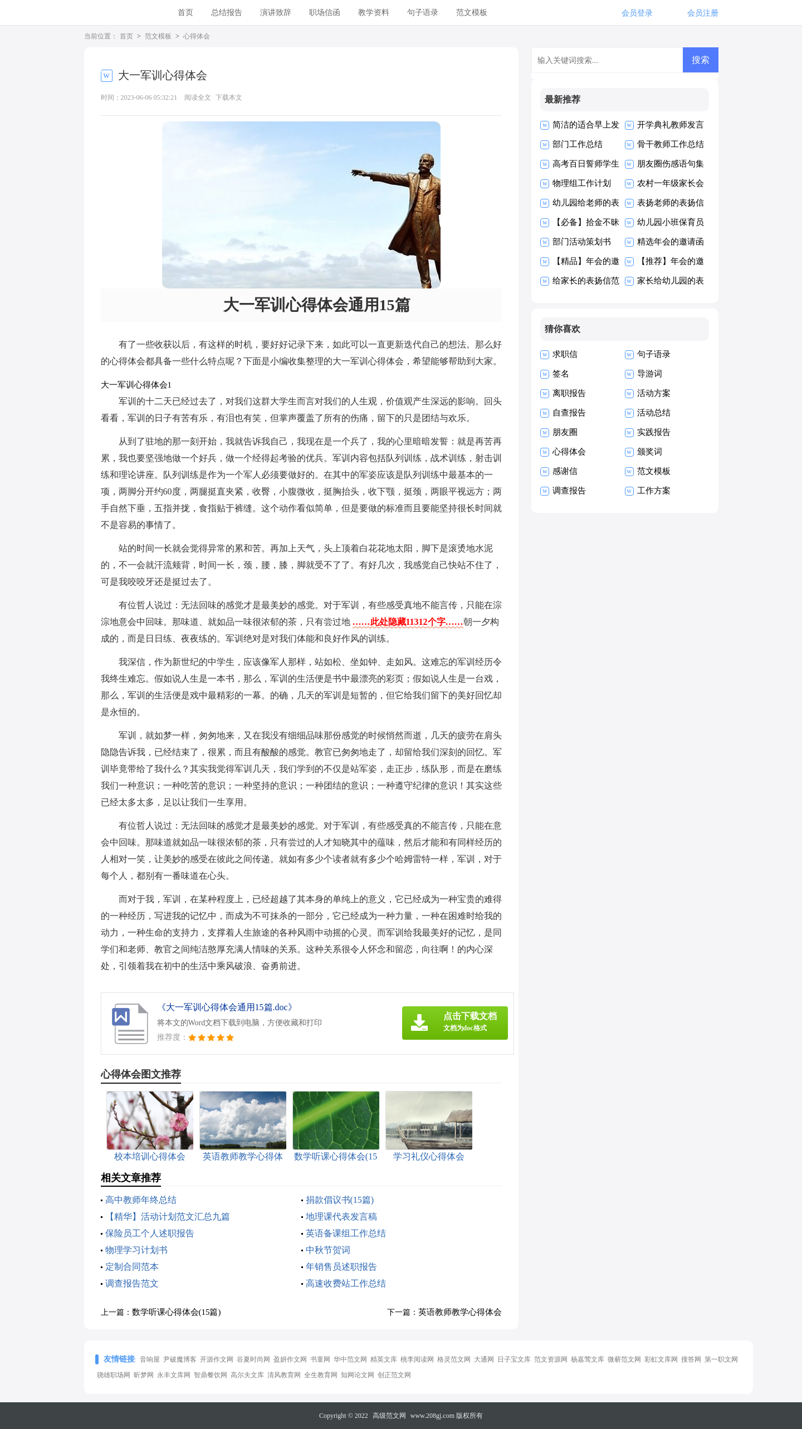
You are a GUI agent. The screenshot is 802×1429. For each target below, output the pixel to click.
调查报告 (569, 490)
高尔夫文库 (247, 1375)
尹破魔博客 (180, 1359)
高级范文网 (389, 1416)
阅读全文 (197, 97)
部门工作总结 (577, 144)
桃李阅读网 (417, 1359)
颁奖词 (649, 451)
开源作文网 (216, 1359)
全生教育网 (321, 1375)
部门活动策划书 (581, 241)
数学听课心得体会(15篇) (176, 1312)
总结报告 (226, 12)
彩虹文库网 (661, 1359)
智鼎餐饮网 (210, 1375)
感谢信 (565, 471)
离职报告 (569, 393)
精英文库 (383, 1359)
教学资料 (373, 12)
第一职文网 (721, 1359)
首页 (185, 12)
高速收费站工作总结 (346, 1283)
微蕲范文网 (624, 1359)
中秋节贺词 (328, 1250)
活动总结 (654, 412)
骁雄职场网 (113, 1375)
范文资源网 (551, 1359)
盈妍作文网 (290, 1359)
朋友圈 (565, 432)
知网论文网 (357, 1375)
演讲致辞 (275, 12)
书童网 (320, 1359)
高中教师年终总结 (141, 1200)
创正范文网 (394, 1375)
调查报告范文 (132, 1283)
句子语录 (422, 12)
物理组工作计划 (581, 183)
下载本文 (229, 97)
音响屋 (150, 1359)
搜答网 (691, 1359)
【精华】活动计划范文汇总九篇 (167, 1216)
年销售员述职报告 (341, 1266)
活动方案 (654, 393)
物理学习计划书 (136, 1250)
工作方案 (654, 490)
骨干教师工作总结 (670, 144)
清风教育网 (284, 1375)
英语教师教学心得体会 (460, 1312)
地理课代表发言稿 (341, 1216)
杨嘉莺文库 (587, 1359)
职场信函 (324, 12)
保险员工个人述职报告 (149, 1233)
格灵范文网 (454, 1359)
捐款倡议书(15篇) (340, 1200)
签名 (560, 373)
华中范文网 (350, 1359)
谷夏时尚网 (253, 1359)
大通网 (484, 1359)
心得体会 (196, 37)
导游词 (649, 373)
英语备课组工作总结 (346, 1233)
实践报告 (654, 432)
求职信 (565, 354)
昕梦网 (144, 1375)
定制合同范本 (132, 1266)
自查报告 (569, 412)
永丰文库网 (173, 1375)
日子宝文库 (514, 1359)
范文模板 (471, 12)
